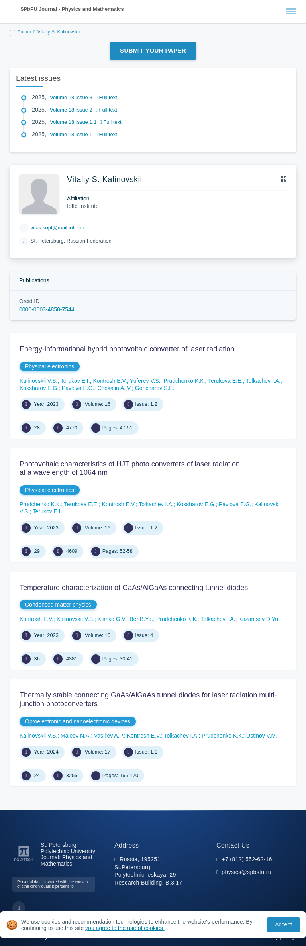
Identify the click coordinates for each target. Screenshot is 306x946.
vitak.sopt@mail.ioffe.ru (57, 228)
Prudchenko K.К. (184, 381)
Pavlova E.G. (78, 388)
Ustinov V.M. (261, 736)
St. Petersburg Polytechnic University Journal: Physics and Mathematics (68, 854)
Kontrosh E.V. (110, 381)
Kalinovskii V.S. (38, 381)
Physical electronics (49, 366)
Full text (106, 97)
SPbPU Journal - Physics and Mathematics (72, 9)
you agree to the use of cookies (124, 928)
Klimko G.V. (112, 619)
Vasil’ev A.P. (109, 736)
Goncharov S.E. (155, 388)
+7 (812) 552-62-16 (247, 859)
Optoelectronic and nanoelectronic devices (77, 721)
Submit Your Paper (153, 50)
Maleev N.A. (76, 736)
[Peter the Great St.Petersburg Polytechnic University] (23, 861)
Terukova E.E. (225, 381)
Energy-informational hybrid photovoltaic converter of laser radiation (127, 349)
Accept (283, 924)
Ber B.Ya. (141, 619)
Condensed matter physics (58, 604)
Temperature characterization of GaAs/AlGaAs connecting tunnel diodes (134, 587)
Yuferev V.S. (145, 381)
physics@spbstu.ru (246, 872)
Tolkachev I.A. (263, 381)
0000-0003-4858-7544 (47, 309)
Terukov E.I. (75, 381)
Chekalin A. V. (114, 388)
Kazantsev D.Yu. (259, 619)
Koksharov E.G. (39, 388)
